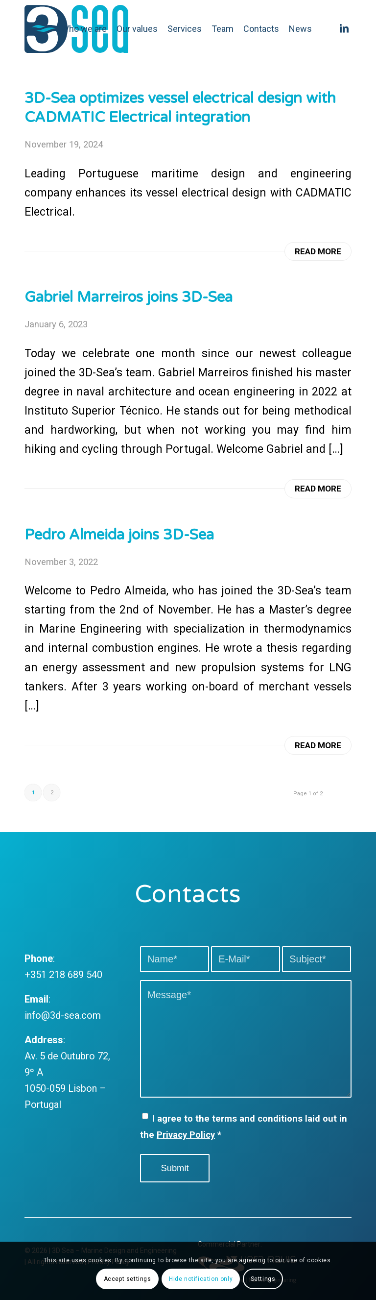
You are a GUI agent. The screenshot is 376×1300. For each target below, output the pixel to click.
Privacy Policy (186, 1134)
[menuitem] (84, 29)
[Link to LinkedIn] (344, 28)
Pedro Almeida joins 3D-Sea (119, 535)
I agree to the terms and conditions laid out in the (243, 1126)
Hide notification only (201, 1278)
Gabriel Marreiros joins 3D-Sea (128, 297)
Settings (263, 1278)
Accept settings (127, 1278)
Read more (318, 251)
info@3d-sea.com (62, 1015)
